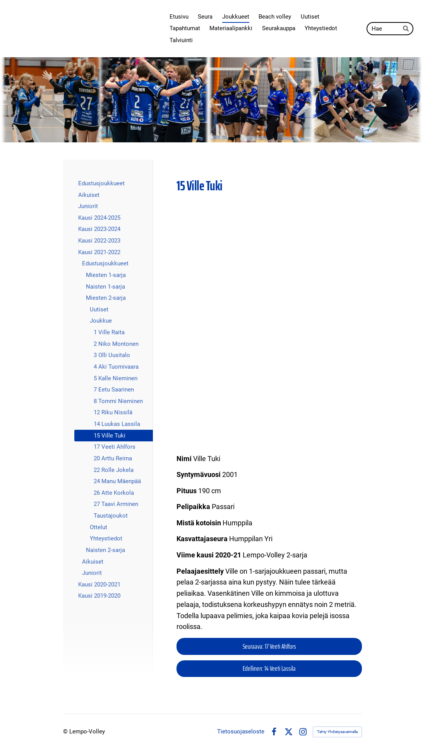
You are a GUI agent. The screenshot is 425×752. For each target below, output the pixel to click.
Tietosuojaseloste (240, 732)
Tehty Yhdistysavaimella (337, 732)
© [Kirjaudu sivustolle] (66, 731)
